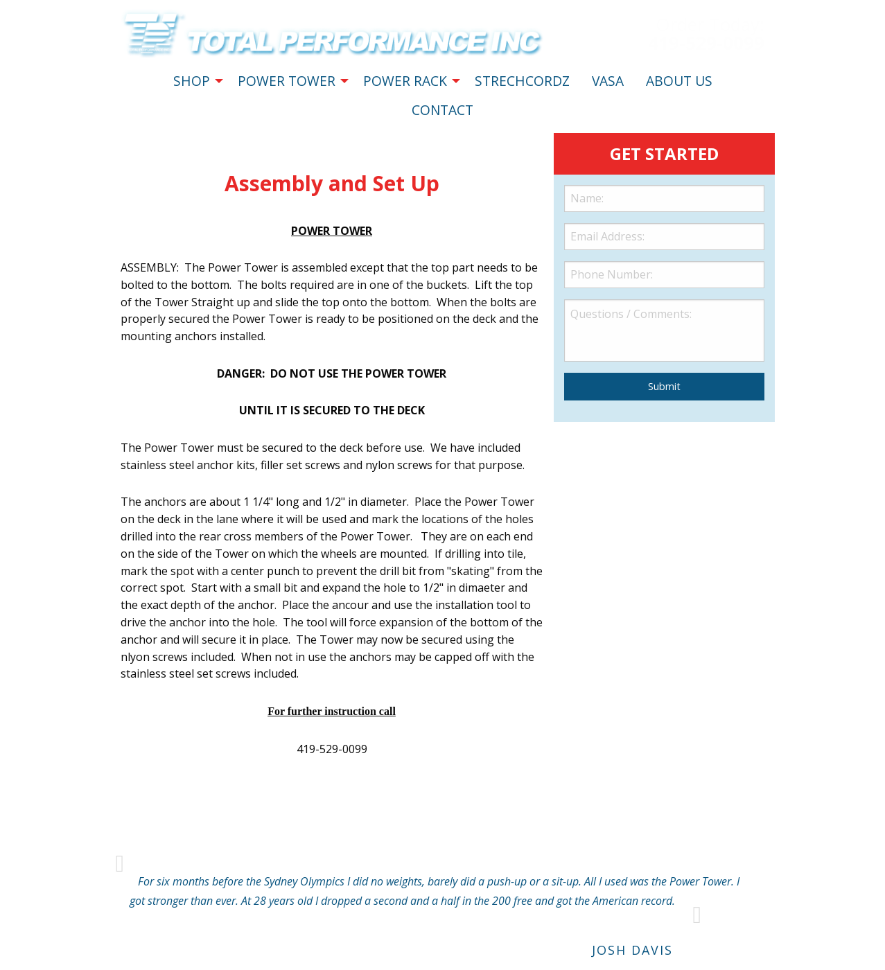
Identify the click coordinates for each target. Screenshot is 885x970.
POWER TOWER (286, 80)
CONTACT (442, 109)
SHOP (191, 80)
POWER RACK (405, 80)
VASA (608, 80)
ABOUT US (679, 80)
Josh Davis (632, 950)
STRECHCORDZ (522, 80)
